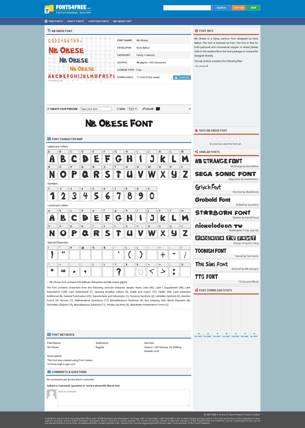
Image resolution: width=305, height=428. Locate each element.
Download (182, 77)
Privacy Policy (242, 414)
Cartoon (150, 55)
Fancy (140, 55)
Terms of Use (226, 414)
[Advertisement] (118, 94)
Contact (256, 414)
